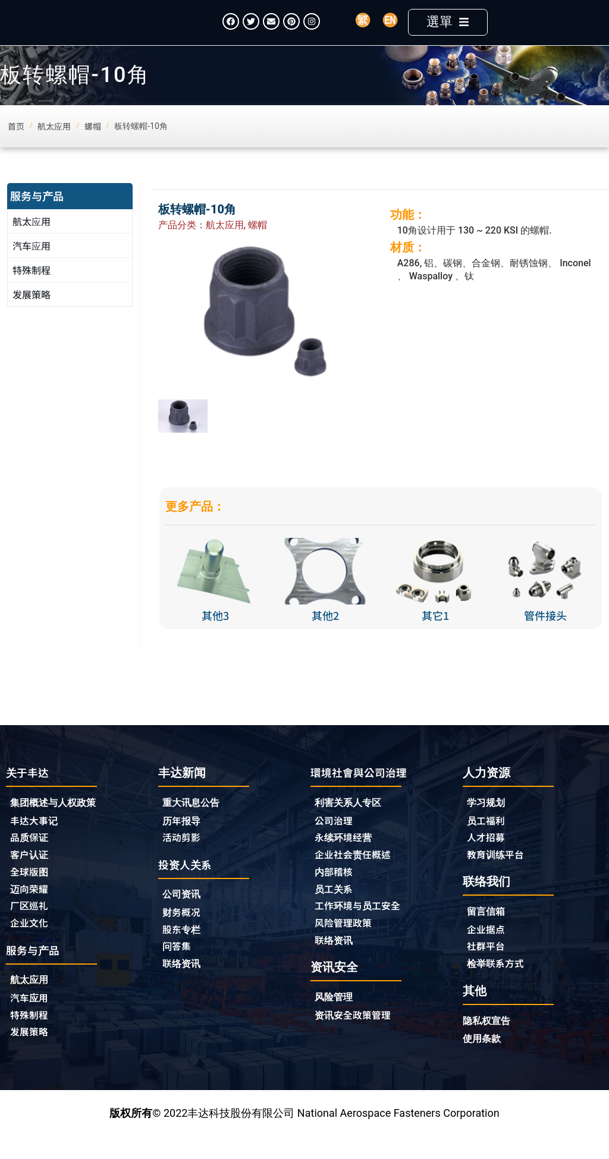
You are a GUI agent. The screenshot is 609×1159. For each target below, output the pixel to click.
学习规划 (488, 820)
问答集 (178, 968)
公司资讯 (186, 914)
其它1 (435, 632)
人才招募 (488, 856)
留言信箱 (488, 931)
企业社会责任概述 (357, 874)
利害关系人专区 (352, 820)
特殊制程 (31, 287)
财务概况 (186, 932)
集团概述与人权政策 (58, 820)
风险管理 (336, 1021)
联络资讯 (183, 986)
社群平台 (488, 967)
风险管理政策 (347, 945)
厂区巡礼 (31, 928)
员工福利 (488, 838)
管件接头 (545, 632)
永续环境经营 (347, 856)
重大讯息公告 (194, 820)
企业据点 (488, 950)
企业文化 (31, 945)
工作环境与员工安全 (363, 928)
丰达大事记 (37, 838)
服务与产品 (37, 213)
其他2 (325, 632)
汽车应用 (34, 263)
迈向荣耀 (31, 910)
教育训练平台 (499, 873)
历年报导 (183, 838)
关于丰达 (30, 789)
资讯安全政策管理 (357, 1039)
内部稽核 (336, 892)
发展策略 (31, 311)
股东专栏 (186, 950)
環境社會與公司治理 (363, 789)
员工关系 (336, 910)
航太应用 (34, 238)
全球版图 (31, 892)
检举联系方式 (499, 985)
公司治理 (339, 838)
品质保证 (31, 856)
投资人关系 (188, 883)
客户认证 (31, 874)
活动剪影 (183, 856)
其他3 (215, 632)
